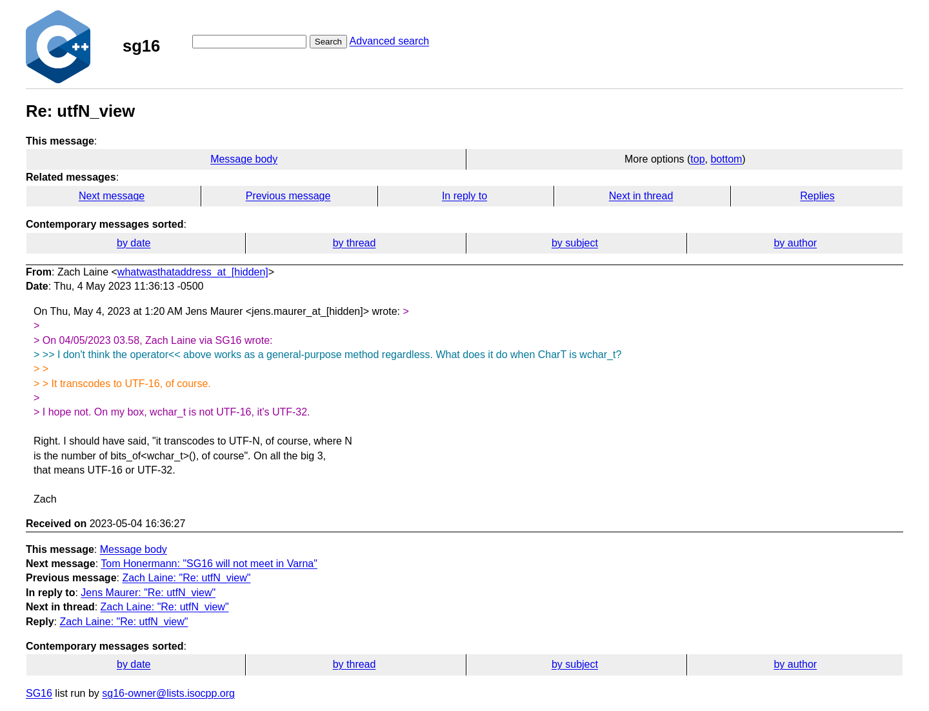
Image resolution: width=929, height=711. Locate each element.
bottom (726, 159)
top (697, 159)
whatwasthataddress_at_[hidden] (192, 271)
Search (328, 41)
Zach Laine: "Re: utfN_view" (186, 577)
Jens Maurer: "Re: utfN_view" (148, 592)
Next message (112, 195)
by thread (354, 242)
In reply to (464, 195)
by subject (575, 242)
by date (133, 242)
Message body (243, 159)
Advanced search (390, 40)
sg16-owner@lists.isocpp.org (168, 693)
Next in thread (641, 195)
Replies (817, 195)
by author (795, 242)
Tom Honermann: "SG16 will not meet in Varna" (209, 563)
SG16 (39, 693)
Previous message (288, 195)
